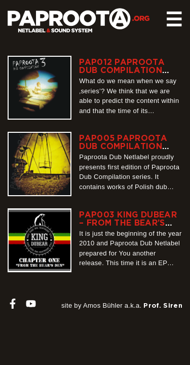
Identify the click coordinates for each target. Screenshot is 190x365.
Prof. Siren (162, 305)
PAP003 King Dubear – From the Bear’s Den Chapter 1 (128, 222)
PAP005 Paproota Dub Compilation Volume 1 (123, 146)
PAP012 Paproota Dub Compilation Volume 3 (122, 70)
